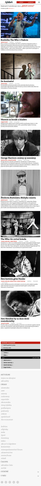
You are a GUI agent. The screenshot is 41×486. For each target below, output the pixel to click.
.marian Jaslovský (5, 241)
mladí (3, 458)
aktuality (5, 381)
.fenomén (35, 281)
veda (3, 432)
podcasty (5, 411)
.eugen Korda (4, 122)
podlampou (6, 408)
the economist (7, 419)
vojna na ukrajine (8, 378)
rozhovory (5, 396)
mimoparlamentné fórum (11, 449)
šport (3, 435)
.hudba (27, 241)
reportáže (5, 399)
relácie (4, 414)
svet (3, 390)
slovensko (5, 388)
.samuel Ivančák (12, 160)
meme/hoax (6, 455)
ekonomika (5, 402)
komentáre (5, 447)
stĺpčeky (4, 429)
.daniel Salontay (21, 281)
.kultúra (11, 42)
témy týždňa (6, 405)
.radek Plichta (13, 241)
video (3, 441)
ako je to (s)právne (8, 444)
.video (11, 122)
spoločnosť (5, 417)
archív (3, 468)
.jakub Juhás (4, 83)
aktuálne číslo (7, 465)
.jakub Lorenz (4, 42)
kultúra (4, 426)
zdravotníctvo (6, 452)
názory (4, 393)
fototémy (5, 438)
